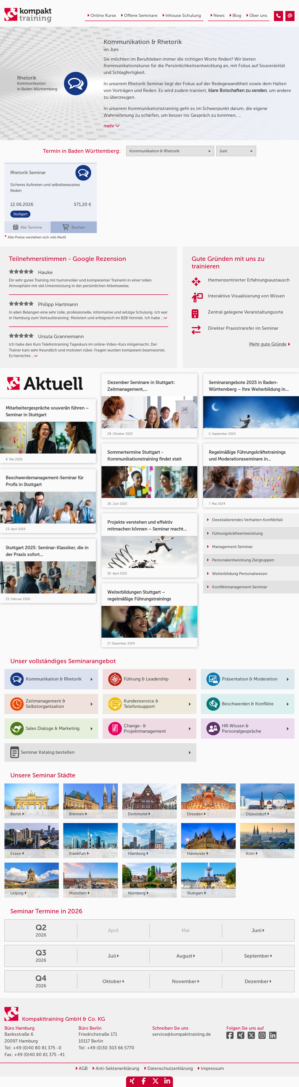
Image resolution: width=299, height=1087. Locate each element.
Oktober (113, 981)
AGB (81, 1068)
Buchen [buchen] (73, 227)
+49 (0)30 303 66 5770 (110, 1047)
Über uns (256, 15)
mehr (112, 125)
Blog (235, 15)
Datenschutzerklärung (168, 1068)
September (258, 956)
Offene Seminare (139, 15)
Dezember (258, 981)
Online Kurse (101, 15)
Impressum (210, 1068)
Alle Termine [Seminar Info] (27, 227)
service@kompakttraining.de (181, 1034)
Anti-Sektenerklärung (115, 1068)
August (185, 956)
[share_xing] (132, 1081)
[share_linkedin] (167, 1081)
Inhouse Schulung (181, 15)
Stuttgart (20, 214)
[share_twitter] (155, 1081)
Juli (113, 956)
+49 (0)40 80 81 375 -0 (37, 1047)
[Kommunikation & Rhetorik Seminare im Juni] (278, 16)
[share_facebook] (144, 1081)
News (217, 15)
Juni (258, 930)
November (185, 981)
